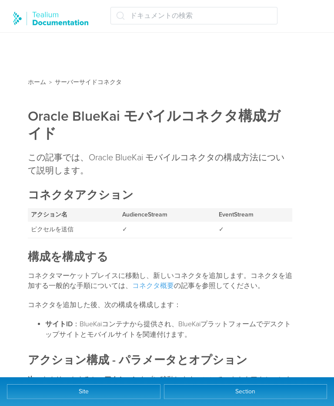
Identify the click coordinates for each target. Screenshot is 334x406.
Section (245, 391)
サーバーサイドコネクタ (88, 82)
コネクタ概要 (153, 285)
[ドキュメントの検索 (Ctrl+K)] (193, 15)
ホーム (37, 82)
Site (84, 391)
